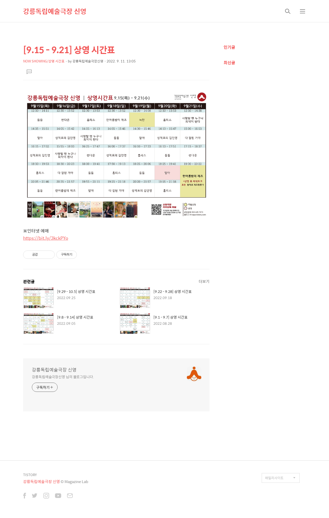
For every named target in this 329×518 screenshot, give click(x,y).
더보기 (204, 281)
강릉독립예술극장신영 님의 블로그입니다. (63, 376)
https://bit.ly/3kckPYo (45, 238)
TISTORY (30, 474)
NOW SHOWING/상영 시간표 (44, 61)
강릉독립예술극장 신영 (54, 11)
